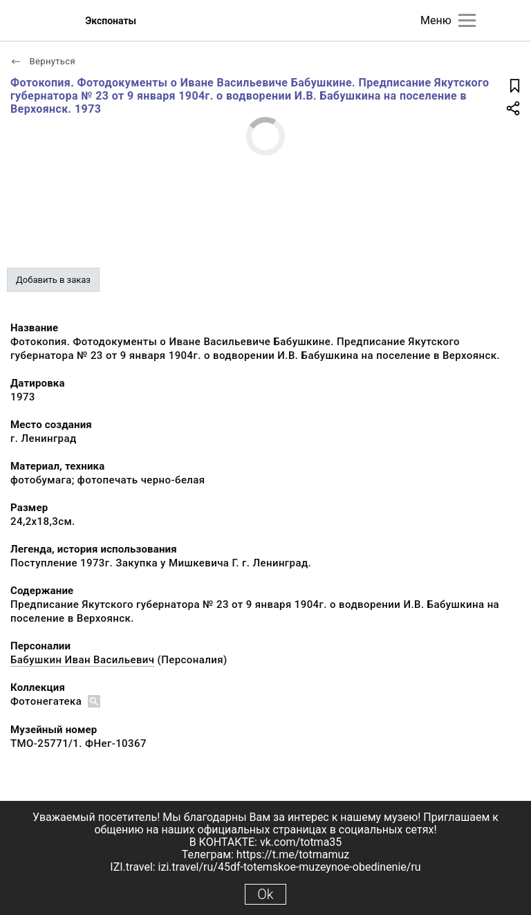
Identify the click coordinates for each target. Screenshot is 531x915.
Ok (265, 894)
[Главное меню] (467, 20)
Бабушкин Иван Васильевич (82, 660)
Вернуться (42, 61)
